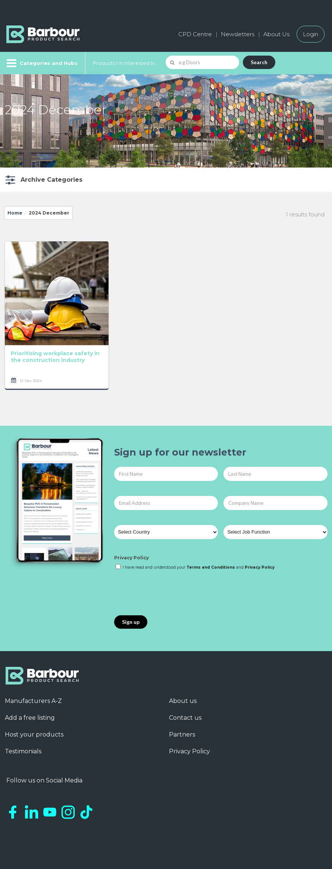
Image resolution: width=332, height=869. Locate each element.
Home (14, 213)
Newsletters (237, 34)
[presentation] (171, 593)
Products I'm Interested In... (125, 63)
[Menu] (41, 63)
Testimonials (23, 751)
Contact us (185, 717)
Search (259, 62)
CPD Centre (195, 34)
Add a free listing (30, 717)
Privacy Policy (131, 557)
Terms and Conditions (211, 567)
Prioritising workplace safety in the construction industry (55, 356)
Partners (182, 734)
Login (310, 34)
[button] (43, 179)
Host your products (34, 734)
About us (183, 700)
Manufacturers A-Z (33, 700)
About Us (276, 34)
